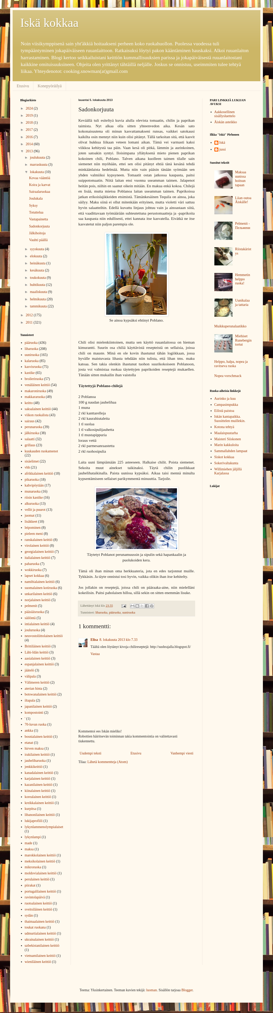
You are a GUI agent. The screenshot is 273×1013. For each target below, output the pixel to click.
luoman (151, 990)
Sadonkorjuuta (39, 226)
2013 (30, 151)
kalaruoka (32, 361)
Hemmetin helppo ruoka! (242, 279)
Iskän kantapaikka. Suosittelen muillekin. (229, 419)
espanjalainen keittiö (39, 664)
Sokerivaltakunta (226, 463)
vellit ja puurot (35, 510)
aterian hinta (33, 688)
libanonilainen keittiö (40, 815)
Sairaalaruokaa (39, 192)
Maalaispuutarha (226, 433)
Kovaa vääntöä (39, 178)
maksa (29, 849)
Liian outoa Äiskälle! (243, 200)
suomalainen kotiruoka (41, 588)
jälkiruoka (32, 433)
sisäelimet (32, 461)
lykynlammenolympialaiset (44, 827)
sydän (29, 915)
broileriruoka (34, 379)
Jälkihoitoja (37, 233)
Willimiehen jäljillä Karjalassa (228, 471)
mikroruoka (33, 867)
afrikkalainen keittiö (39, 473)
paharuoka (32, 564)
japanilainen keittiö (38, 706)
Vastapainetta (38, 219)
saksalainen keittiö (38, 409)
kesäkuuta (37, 270)
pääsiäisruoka (34, 612)
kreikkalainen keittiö (39, 803)
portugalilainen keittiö (40, 891)
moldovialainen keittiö (41, 873)
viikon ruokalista (37, 415)
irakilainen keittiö (37, 754)
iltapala (30, 700)
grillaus (30, 445)
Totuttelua (36, 212)
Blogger (187, 990)
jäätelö (29, 670)
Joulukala (36, 198)
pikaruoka (32, 479)
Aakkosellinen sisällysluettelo (224, 114)
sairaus (30, 421)
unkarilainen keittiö (38, 594)
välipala (30, 676)
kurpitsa (30, 809)
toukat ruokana (35, 927)
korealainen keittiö (38, 797)
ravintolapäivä (35, 897)
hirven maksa (34, 748)
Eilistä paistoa (224, 411)
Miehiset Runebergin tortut (243, 340)
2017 (30, 130)
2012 (30, 315)
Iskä (222, 142)
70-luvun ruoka (36, 724)
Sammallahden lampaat (230, 451)
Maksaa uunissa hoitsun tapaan (240, 178)
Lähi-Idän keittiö (37, 652)
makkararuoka (35, 397)
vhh (27, 467)
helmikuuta (38, 299)
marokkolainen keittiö (40, 855)
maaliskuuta (39, 292)
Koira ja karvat (39, 185)
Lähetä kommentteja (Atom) (107, 762)
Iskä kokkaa (49, 22)
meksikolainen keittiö (40, 861)
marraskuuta (39, 164)
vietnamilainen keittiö (40, 956)
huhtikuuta (38, 285)
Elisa (94, 640)
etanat (29, 743)
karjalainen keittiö (37, 778)
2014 (30, 144)
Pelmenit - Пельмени (242, 226)
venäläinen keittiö (37, 385)
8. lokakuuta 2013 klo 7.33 (119, 640)
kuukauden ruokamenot (41, 451)
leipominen (33, 528)
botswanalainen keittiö (41, 694)
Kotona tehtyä (224, 427)
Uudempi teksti (90, 753)
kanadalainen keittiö (39, 773)
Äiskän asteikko (225, 122)
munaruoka (33, 491)
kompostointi (34, 712)
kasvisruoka (33, 367)
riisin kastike (34, 497)
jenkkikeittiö (34, 767)
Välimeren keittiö (37, 682)
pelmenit (31, 606)
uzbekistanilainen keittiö (42, 945)
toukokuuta (38, 278)
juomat (30, 515)
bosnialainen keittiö (39, 736)
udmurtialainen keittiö (40, 933)
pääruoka (115, 612)
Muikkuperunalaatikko (230, 326)
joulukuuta (38, 157)
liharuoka (101, 612)
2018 (30, 122)
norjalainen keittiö (38, 600)
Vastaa (95, 654)
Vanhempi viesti (181, 753)
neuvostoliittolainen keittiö (44, 636)
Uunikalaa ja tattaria (242, 303)
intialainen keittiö (37, 624)
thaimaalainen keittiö (40, 921)
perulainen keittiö (37, 879)
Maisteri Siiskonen (227, 439)
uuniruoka (128, 612)
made (28, 843)
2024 (30, 108)
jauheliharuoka (35, 761)
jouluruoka (32, 630)
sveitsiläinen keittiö (38, 909)
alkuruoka (32, 503)
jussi (222, 149)
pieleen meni (34, 534)
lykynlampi (33, 837)
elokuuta (36, 256)
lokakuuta (37, 172)
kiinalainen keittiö (37, 791)
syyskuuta (37, 249)
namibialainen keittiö (40, 582)
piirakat (30, 885)
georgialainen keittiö (39, 552)
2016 (30, 137)
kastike (30, 373)
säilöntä (30, 618)
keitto (29, 403)
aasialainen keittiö (37, 658)
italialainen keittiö (37, 558)
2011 (30, 322)
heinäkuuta (38, 263)
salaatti (30, 439)
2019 (30, 115)
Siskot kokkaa (224, 457)
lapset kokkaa (34, 576)
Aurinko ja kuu (225, 398)
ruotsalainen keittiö (38, 903)
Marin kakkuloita (226, 445)
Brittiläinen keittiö (38, 646)
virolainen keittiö (37, 545)
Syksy (33, 205)
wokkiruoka (33, 570)
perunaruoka (33, 427)
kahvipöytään (34, 485)
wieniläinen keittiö (38, 962)
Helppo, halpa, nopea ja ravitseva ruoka (231, 364)
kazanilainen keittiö (39, 785)
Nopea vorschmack (228, 376)
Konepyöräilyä (50, 86)
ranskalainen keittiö (39, 540)
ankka (29, 730)
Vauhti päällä (38, 240)
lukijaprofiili (34, 821)
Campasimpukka (226, 405)
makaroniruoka (35, 391)
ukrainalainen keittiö (39, 939)
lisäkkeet (31, 521)
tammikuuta (39, 306)
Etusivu (23, 86)
